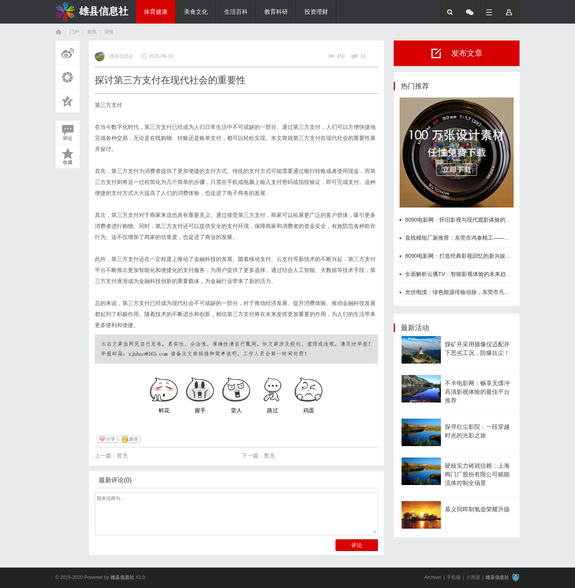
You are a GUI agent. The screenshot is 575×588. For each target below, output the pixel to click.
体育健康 (156, 12)
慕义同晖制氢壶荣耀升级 (477, 509)
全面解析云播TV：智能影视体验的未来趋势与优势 (466, 274)
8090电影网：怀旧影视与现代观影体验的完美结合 (466, 220)
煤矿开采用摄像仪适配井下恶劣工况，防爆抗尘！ (477, 348)
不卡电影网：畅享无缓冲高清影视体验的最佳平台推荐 (477, 392)
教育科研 (276, 12)
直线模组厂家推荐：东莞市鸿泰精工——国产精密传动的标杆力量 (485, 238)
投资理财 (316, 12)
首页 (58, 32)
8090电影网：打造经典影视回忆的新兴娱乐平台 (463, 256)
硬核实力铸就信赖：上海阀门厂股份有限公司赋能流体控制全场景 (477, 475)
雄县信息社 (103, 11)
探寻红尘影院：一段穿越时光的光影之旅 (477, 431)
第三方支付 (108, 105)
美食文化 (196, 12)
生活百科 (236, 12)
